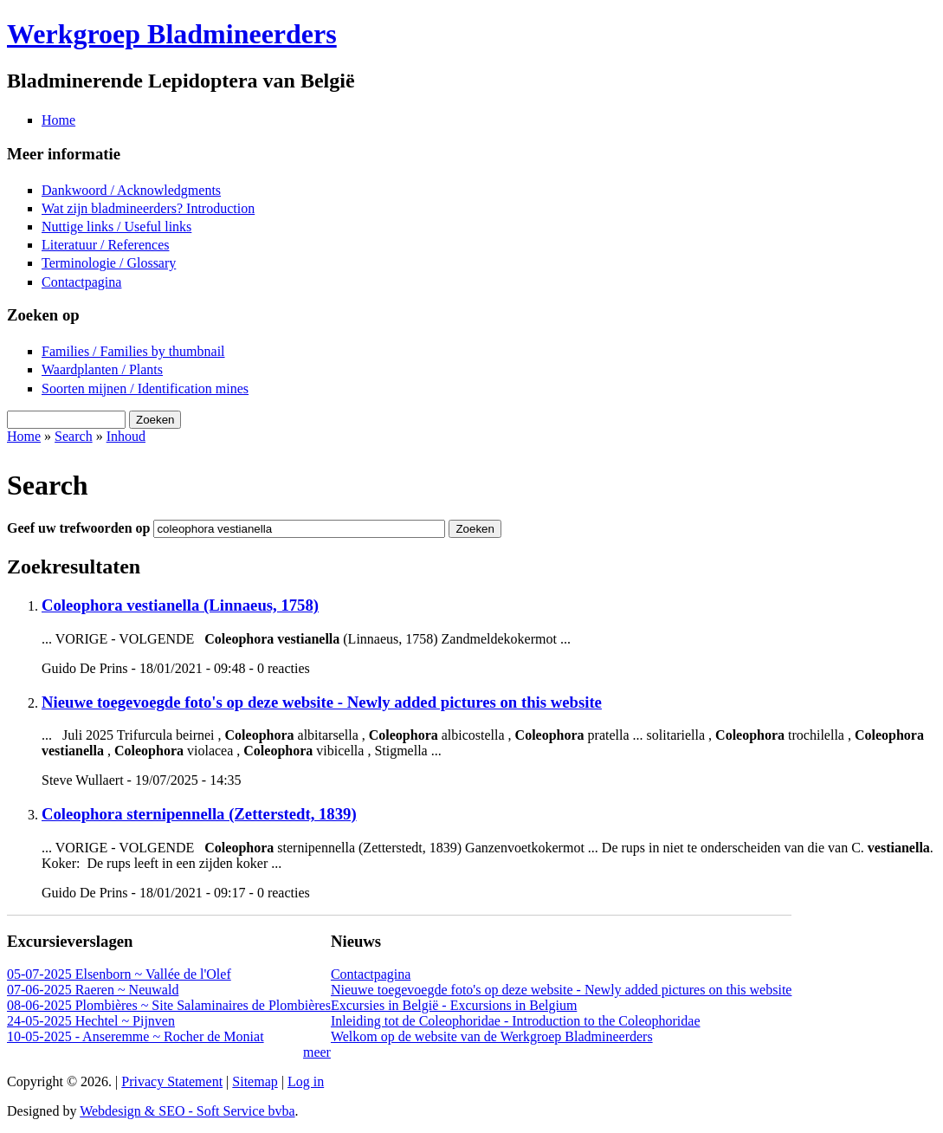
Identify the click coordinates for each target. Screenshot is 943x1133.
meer (317, 1052)
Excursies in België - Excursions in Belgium (454, 1005)
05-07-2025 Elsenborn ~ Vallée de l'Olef (119, 974)
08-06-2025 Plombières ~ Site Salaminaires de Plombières (169, 1005)
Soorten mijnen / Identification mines (145, 388)
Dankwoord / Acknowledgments (131, 190)
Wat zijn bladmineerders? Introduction (148, 208)
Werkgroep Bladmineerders (172, 33)
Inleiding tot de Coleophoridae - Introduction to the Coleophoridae (516, 1020)
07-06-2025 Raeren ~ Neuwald (92, 989)
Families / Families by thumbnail (133, 351)
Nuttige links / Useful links (116, 226)
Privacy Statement (172, 1081)
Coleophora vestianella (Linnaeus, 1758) (180, 605)
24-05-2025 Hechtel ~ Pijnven (91, 1020)
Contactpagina (81, 282)
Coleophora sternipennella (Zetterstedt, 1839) (199, 814)
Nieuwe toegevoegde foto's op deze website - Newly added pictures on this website (322, 702)
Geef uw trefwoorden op (80, 528)
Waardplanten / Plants (102, 369)
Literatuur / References (105, 244)
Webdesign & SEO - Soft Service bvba (187, 1111)
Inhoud (126, 436)
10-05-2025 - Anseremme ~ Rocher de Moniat (135, 1036)
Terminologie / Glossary (109, 263)
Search (74, 436)
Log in (305, 1081)
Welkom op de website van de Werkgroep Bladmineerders (492, 1036)
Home (58, 120)
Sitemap (254, 1081)
